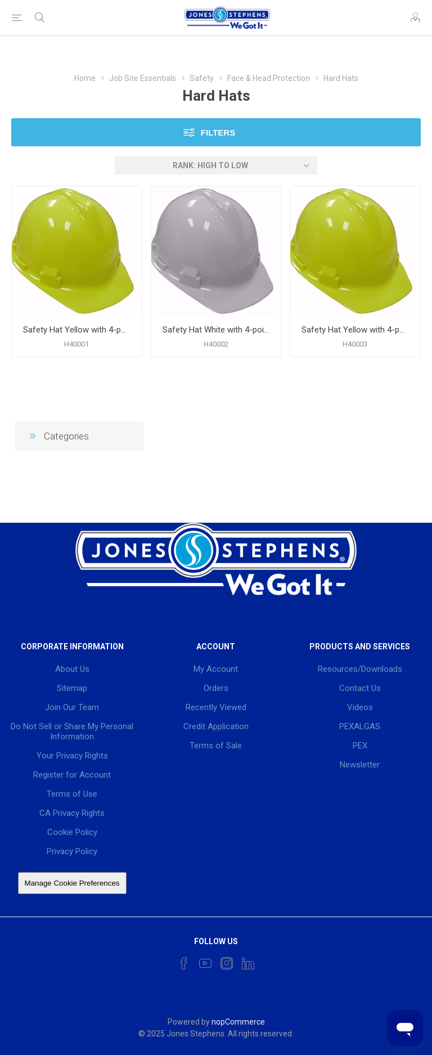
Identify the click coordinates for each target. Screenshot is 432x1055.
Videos (360, 707)
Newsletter (360, 765)
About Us (72, 669)
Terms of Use (72, 794)
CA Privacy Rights (72, 813)
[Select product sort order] (216, 165)
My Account (216, 669)
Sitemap (72, 688)
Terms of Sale (216, 745)
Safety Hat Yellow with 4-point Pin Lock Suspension (76, 330)
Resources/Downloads (360, 669)
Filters (218, 132)
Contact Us (360, 688)
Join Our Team (72, 707)
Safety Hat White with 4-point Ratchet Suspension (216, 330)
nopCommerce (238, 1021)
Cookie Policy (72, 832)
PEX (360, 745)
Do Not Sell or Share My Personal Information (72, 731)
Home (85, 78)
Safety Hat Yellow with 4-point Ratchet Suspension (355, 330)
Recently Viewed (216, 707)
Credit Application (216, 726)
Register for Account (72, 775)
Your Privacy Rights (72, 756)
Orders (216, 688)
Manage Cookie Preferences (72, 883)
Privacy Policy (72, 851)
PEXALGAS (359, 726)
